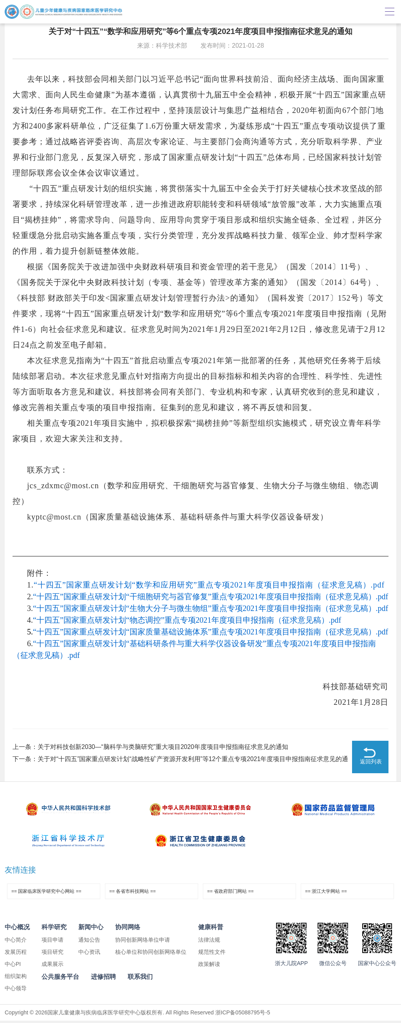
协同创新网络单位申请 (142, 942)
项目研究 (52, 954)
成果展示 (52, 966)
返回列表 (371, 764)
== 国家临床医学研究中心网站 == (46, 893)
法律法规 (209, 942)
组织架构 (16, 978)
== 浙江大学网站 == (326, 893)
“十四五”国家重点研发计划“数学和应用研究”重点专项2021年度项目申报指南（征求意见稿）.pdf (209, 584)
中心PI (13, 966)
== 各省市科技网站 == (132, 893)
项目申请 (52, 942)
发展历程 (16, 954)
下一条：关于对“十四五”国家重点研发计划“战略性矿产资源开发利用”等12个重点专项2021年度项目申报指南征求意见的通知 (181, 761)
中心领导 (16, 990)
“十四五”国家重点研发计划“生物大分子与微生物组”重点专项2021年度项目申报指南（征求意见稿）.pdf (210, 608)
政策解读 (209, 966)
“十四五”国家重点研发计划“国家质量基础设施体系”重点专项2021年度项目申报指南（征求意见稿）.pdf (210, 631)
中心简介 (16, 942)
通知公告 (89, 942)
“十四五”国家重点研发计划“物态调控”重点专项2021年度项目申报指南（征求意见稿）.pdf (187, 620)
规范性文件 (212, 954)
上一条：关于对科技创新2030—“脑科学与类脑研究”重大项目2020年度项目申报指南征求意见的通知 (151, 747)
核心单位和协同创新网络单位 (150, 954)
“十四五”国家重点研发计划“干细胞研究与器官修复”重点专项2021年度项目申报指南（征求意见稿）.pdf (210, 596)
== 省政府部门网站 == (230, 893)
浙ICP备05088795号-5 (242, 1015)
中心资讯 (89, 954)
